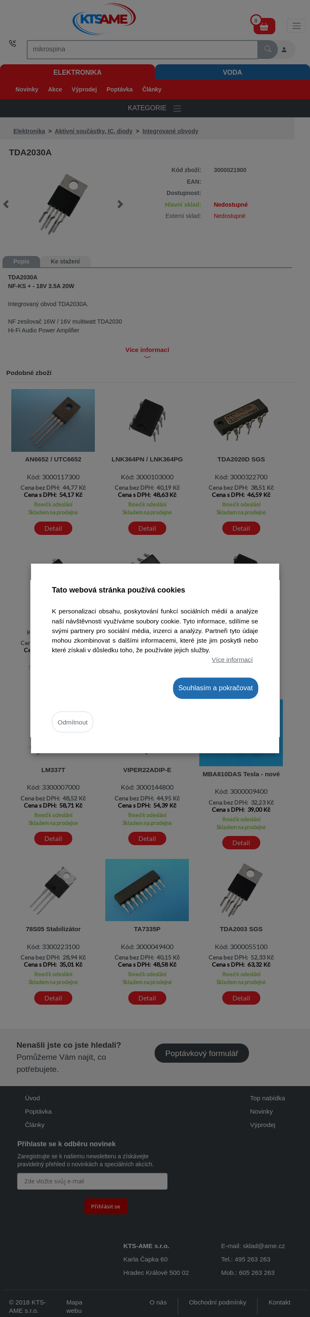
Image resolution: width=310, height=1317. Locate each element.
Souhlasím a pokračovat (215, 688)
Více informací (232, 659)
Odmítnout (73, 721)
